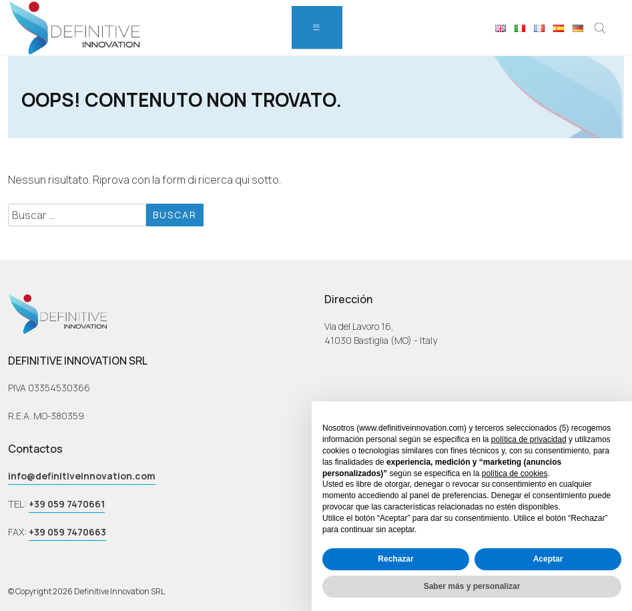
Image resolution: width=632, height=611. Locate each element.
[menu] (317, 27)
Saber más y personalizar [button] (472, 586)
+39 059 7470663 (67, 532)
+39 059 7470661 (67, 503)
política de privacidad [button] (529, 439)
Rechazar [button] (395, 559)
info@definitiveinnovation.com (81, 475)
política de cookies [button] (515, 473)
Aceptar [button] (548, 559)
